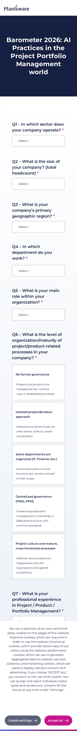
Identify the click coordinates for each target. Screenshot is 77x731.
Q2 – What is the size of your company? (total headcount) (36, 167)
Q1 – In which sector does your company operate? (38, 127)
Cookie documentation (38, 705)
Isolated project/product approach (34, 414)
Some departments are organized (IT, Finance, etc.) (36, 457)
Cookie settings (20, 720)
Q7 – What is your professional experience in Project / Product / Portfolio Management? (36, 602)
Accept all (55, 720)
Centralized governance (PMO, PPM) (34, 499)
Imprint (38, 700)
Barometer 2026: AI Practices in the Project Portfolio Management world (38, 56)
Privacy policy (38, 695)
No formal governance (32, 374)
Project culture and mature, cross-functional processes (37, 546)
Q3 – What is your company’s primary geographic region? (32, 210)
